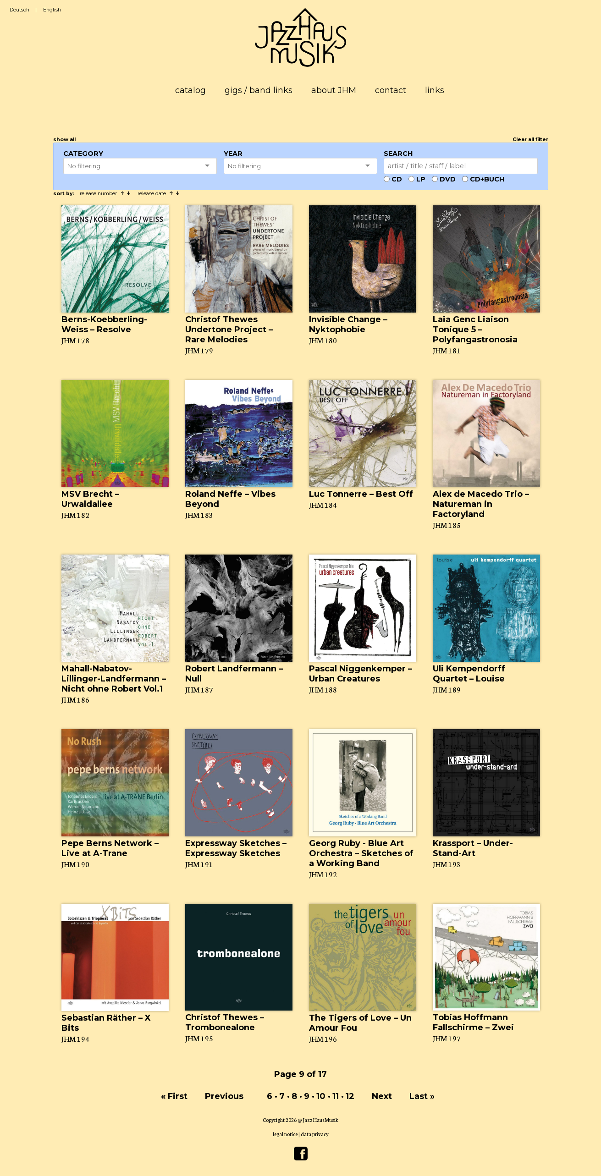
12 (350, 1096)
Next (382, 1096)
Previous (224, 1096)
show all (64, 140)
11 (335, 1096)
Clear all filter (530, 140)
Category (83, 153)
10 (320, 1096)
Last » (422, 1096)
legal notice (285, 1134)
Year (233, 153)
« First (174, 1096)
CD (396, 179)
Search (398, 153)
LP (420, 179)
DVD (448, 179)
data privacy (315, 1134)
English (52, 10)
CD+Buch (487, 179)
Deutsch (19, 10)
